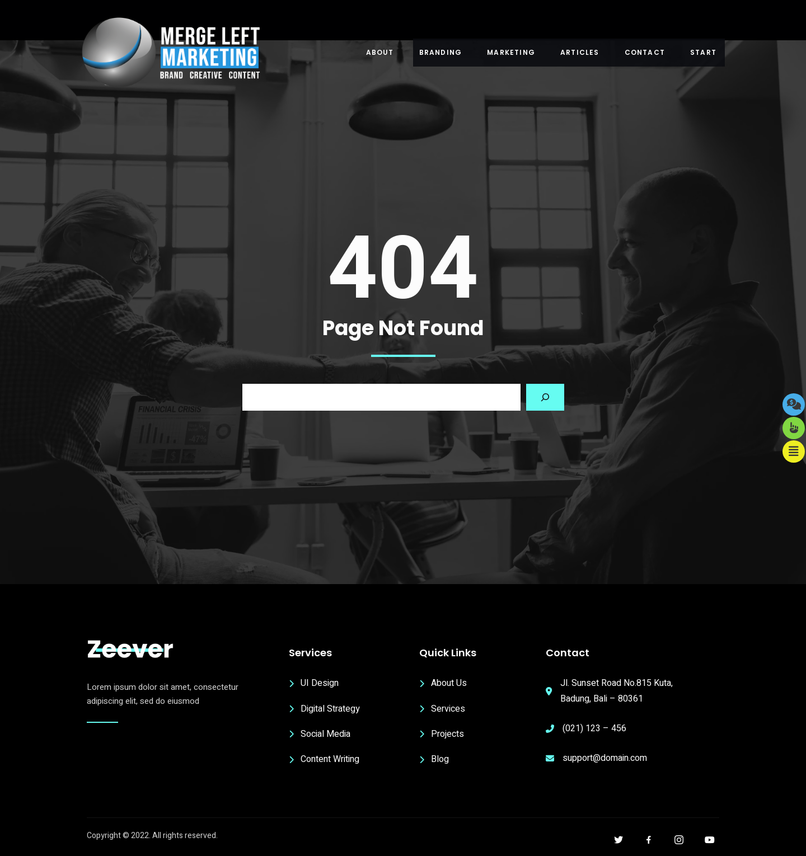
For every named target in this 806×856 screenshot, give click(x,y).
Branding (440, 52)
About (380, 52)
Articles (579, 52)
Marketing (511, 52)
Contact (645, 52)
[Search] (545, 397)
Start (703, 52)
